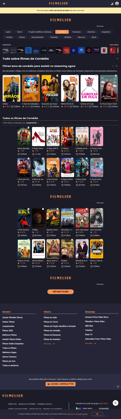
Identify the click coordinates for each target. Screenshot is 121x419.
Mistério (68, 37)
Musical (81, 37)
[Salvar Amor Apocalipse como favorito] (86, 209)
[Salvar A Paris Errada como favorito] (57, 158)
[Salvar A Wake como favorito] (43, 209)
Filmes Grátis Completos (12, 344)
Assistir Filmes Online (11, 339)
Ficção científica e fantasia (40, 32)
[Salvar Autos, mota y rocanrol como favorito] (57, 240)
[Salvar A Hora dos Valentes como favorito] (28, 158)
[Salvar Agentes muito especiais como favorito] (57, 209)
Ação (8, 32)
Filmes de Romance (52, 335)
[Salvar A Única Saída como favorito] (86, 158)
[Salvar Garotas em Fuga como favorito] (96, 75)
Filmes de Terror (51, 322)
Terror (19, 32)
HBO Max (89, 326)
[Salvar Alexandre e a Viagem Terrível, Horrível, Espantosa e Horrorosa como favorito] (72, 209)
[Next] (116, 66)
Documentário (37, 37)
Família (9, 37)
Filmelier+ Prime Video (95, 321)
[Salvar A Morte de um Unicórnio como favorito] (43, 158)
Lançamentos (8, 326)
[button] (60, 59)
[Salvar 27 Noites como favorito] (72, 127)
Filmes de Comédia (52, 330)
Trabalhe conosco (44, 404)
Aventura (91, 32)
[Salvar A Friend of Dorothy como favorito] (101, 127)
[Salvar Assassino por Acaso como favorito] (57, 75)
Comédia (62, 32)
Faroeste (54, 37)
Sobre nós (12, 404)
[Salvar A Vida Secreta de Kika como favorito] (28, 209)
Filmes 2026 (7, 330)
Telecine (89, 330)
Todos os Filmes (9, 348)
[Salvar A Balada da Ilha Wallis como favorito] (86, 127)
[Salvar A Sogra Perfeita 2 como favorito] (72, 158)
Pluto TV (88, 335)
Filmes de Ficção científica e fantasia (60, 326)
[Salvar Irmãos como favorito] (18, 75)
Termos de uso (71, 414)
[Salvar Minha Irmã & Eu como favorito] (76, 75)
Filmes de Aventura (52, 339)
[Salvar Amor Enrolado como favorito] (101, 209)
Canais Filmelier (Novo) (12, 317)
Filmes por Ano (8, 361)
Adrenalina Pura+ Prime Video (98, 339)
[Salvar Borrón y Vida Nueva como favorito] (101, 240)
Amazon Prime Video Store (96, 317)
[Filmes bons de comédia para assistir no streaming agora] (60, 71)
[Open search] (115, 403)
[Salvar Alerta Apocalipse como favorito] (28, 127)
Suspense (106, 32)
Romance (77, 32)
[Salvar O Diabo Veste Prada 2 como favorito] (43, 127)
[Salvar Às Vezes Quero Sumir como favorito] (115, 75)
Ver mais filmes (60, 292)
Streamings (90, 312)
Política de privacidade (82, 414)
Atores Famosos (9, 357)
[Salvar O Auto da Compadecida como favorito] (37, 75)
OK (97, 414)
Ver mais (49, 343)
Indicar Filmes (8, 322)
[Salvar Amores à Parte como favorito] (28, 240)
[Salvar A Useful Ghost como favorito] (101, 158)
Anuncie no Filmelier (27, 404)
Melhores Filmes (9, 335)
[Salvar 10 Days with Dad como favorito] (57, 127)
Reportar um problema (52, 408)
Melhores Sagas (9, 352)
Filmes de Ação (50, 317)
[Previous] (113, 66)
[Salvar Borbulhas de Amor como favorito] (86, 240)
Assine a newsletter (61, 384)
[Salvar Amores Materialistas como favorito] (43, 240)
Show (94, 37)
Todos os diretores (10, 365)
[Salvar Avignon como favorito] (72, 240)
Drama (22, 37)
